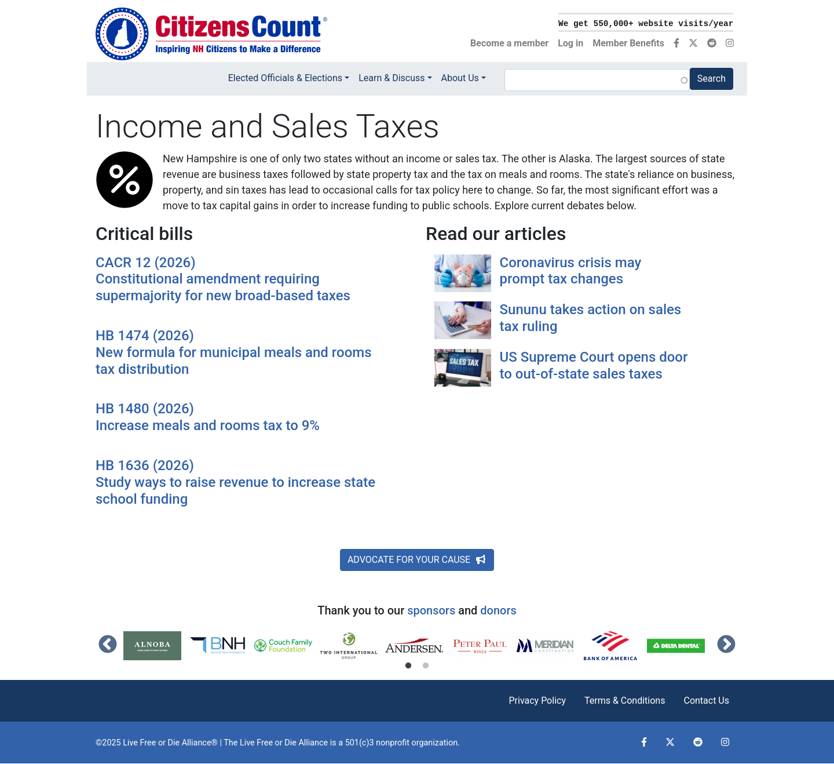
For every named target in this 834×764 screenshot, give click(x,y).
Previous (108, 645)
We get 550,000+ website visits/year (645, 23)
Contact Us (706, 700)
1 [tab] (408, 666)
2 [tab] (425, 666)
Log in (570, 43)
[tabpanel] (156, 645)
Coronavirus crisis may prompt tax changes (571, 271)
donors (498, 610)
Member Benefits (628, 43)
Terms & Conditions (624, 700)
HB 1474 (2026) (238, 352)
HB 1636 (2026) (238, 482)
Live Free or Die (268, 743)
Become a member (509, 43)
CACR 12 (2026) (238, 279)
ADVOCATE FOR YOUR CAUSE (417, 559)
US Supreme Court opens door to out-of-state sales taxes (594, 365)
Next (726, 645)
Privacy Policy (537, 700)
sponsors (431, 610)
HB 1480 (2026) (238, 417)
